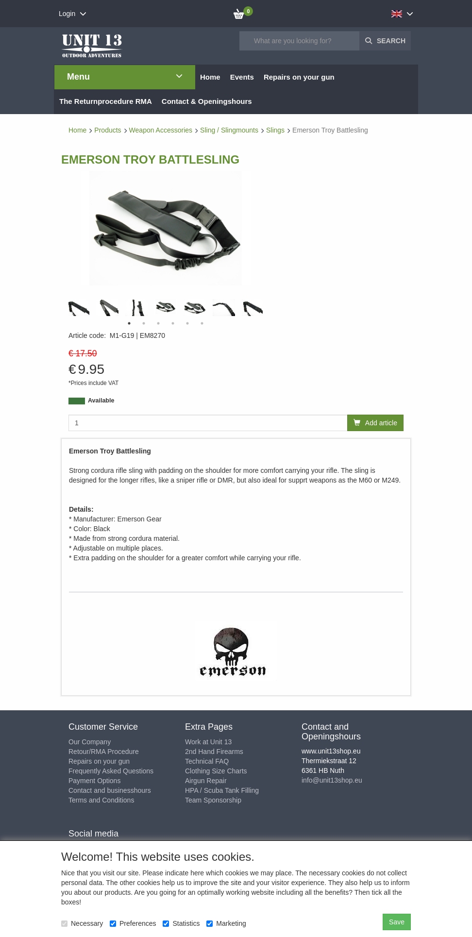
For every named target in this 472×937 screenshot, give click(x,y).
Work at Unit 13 (208, 742)
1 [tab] (129, 323)
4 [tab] (173, 323)
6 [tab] (202, 323)
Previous (66, 308)
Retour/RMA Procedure (103, 751)
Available (101, 400)
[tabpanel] (165, 306)
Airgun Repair (206, 781)
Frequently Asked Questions (110, 771)
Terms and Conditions (101, 800)
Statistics (181, 923)
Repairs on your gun (99, 761)
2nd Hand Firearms (214, 751)
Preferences (133, 923)
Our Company (89, 742)
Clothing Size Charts (216, 771)
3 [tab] (158, 323)
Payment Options (94, 781)
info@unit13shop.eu (332, 780)
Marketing (226, 923)
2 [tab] (144, 323)
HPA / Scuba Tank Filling (222, 790)
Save (397, 922)
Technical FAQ (207, 761)
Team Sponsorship (213, 800)
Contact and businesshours (109, 790)
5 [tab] (187, 323)
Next (265, 308)
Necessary (82, 923)
